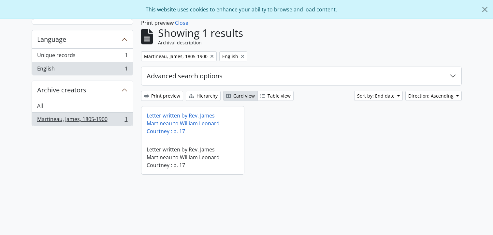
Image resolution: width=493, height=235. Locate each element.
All (40, 105)
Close (181, 22)
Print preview (162, 96)
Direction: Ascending (431, 96)
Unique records (82, 56)
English (82, 70)
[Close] (485, 9)
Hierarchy (203, 96)
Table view (275, 96)
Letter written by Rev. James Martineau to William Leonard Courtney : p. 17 (183, 123)
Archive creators (61, 90)
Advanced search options (185, 75)
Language (51, 39)
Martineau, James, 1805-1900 (82, 120)
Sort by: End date (376, 96)
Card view (240, 96)
